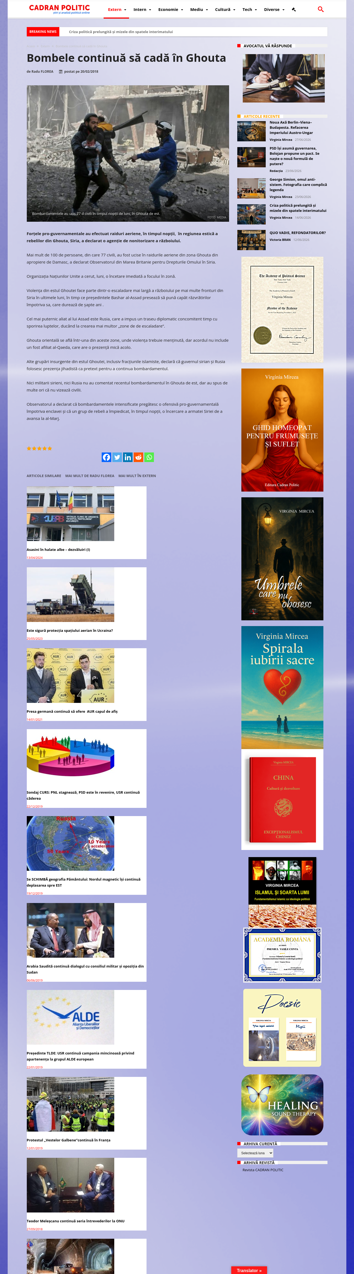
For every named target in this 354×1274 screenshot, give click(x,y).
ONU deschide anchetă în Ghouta (56, 1060)
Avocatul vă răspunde (268, 46)
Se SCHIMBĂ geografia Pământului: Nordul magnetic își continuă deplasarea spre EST (126, 612)
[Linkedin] (128, 457)
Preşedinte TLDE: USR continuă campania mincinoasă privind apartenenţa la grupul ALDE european (54, 693)
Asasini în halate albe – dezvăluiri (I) (58, 534)
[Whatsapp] (149, 457)
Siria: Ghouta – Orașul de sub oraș (56, 769)
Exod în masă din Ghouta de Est (54, 988)
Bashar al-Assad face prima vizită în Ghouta (58, 918)
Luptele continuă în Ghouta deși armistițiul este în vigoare (55, 1137)
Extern (45, 46)
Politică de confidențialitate (103, 1269)
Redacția (276, 171)
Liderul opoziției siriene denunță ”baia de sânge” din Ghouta (55, 1209)
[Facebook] (106, 457)
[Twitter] (117, 457)
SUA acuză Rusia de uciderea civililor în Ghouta (121, 1063)
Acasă (31, 46)
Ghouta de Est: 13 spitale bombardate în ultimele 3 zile (191, 1135)
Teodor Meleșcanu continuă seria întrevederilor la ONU (194, 687)
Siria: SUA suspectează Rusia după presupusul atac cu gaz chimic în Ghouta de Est (126, 1212)
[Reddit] (138, 457)
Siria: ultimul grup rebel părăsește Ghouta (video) (126, 774)
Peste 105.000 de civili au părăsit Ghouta (124, 846)
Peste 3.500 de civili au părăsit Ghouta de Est (122, 918)
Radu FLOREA (42, 71)
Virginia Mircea (281, 140)
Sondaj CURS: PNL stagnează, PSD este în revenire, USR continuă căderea (56, 612)
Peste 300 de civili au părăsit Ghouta (121, 991)
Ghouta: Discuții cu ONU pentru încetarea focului (193, 918)
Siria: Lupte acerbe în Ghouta (191, 988)
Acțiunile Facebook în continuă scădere (192, 846)
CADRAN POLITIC (63, 1269)
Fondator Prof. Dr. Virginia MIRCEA (175, 1269)
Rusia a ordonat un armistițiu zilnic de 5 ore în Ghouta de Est (127, 1135)
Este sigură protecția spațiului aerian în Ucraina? (122, 537)
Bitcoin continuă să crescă (188, 1206)
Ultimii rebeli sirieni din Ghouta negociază (193, 772)
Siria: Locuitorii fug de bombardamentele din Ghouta (192, 1063)
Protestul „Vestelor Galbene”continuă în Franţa (120, 687)
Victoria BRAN (280, 240)
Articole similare (44, 476)
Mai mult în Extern (137, 476)
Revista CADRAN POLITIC (263, 1169)
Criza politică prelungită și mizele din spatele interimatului (121, 31)
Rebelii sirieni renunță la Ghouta (55, 843)
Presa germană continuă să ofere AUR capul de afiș (194, 537)
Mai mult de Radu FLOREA (90, 476)
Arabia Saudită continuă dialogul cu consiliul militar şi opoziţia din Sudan (196, 612)
